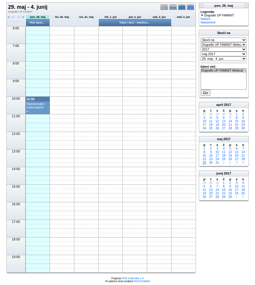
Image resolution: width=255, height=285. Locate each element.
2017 (227, 104)
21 (230, 124)
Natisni (206, 19)
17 (204, 124)
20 (223, 124)
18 (210, 124)
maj (219, 139)
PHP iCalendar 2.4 (133, 278)
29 (236, 128)
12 (217, 121)
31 (217, 162)
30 (243, 128)
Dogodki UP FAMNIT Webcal (223, 71)
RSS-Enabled (142, 281)
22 (236, 124)
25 (210, 128)
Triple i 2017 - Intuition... (134, 22)
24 (204, 128)
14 (230, 121)
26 (217, 128)
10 (204, 121)
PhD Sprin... (37, 22)
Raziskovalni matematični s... (35, 107)
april (219, 104)
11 (210, 121)
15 (236, 121)
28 (230, 128)
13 (223, 121)
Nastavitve (208, 22)
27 (223, 128)
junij (219, 173)
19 (217, 124)
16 (243, 121)
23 (243, 124)
